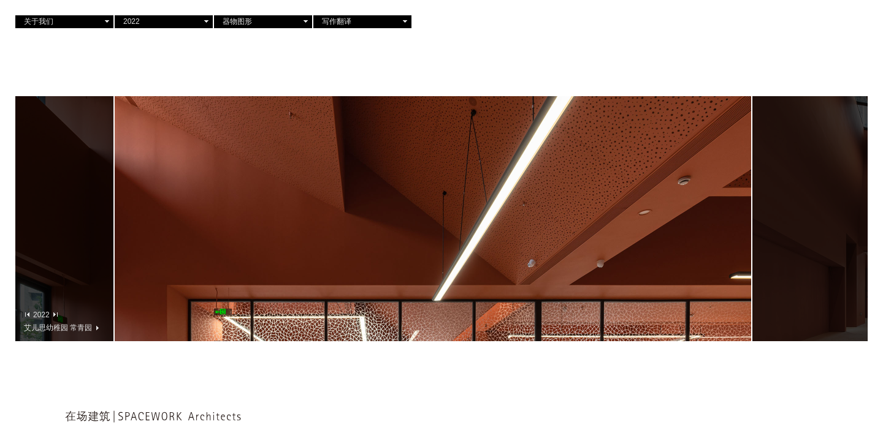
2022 (131, 21)
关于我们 (38, 21)
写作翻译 (336, 21)
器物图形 (237, 21)
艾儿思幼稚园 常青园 (61, 327)
